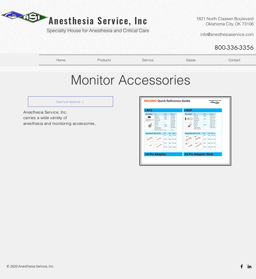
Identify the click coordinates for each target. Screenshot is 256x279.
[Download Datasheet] (70, 101)
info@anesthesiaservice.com (227, 34)
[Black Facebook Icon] (241, 266)
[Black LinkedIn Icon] (249, 266)
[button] (104, 60)
